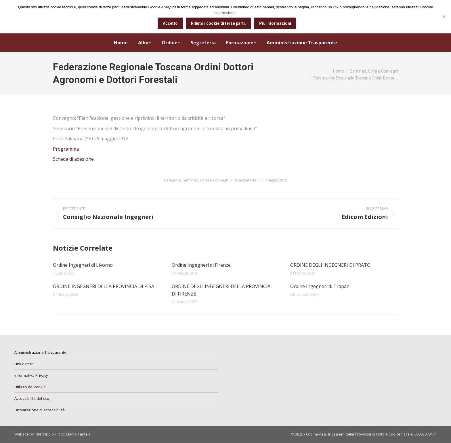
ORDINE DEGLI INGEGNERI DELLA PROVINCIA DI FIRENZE (221, 290)
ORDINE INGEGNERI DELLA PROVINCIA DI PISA (103, 286)
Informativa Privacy (31, 375)
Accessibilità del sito (31, 398)
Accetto (170, 23)
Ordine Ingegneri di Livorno (83, 265)
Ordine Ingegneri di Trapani (320, 286)
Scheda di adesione (73, 159)
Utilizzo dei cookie (30, 386)
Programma (66, 149)
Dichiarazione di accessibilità (39, 409)
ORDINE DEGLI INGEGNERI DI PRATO (330, 265)
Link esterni (24, 363)
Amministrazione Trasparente (40, 352)
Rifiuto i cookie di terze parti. (218, 23)
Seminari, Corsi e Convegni (206, 180)
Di (245, 180)
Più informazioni (275, 23)
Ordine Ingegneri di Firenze (201, 265)
